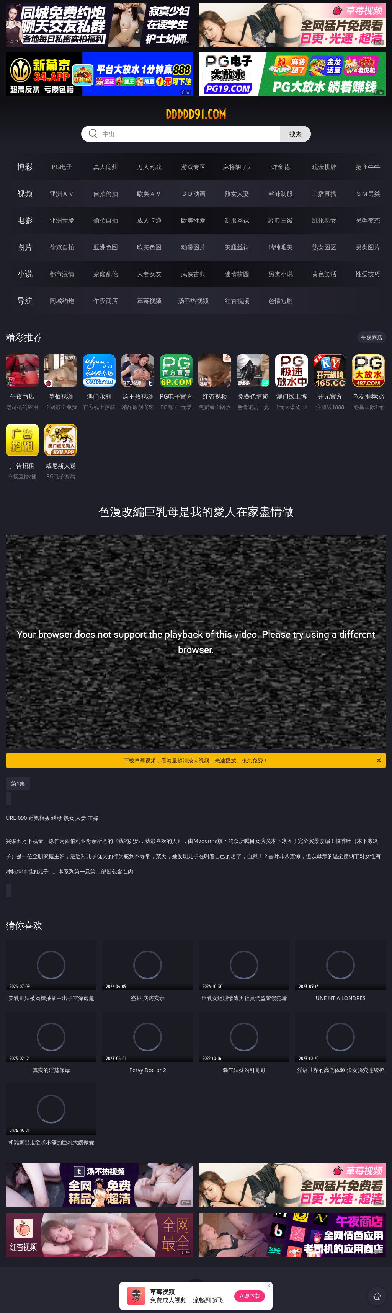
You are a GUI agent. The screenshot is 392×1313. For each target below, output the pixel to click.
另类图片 (368, 247)
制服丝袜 (237, 220)
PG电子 (62, 167)
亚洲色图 (105, 247)
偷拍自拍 (105, 220)
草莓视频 (149, 300)
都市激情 (62, 274)
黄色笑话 (324, 274)
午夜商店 (105, 300)
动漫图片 (193, 247)
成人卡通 (149, 220)
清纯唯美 (280, 247)
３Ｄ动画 (193, 193)
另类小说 (280, 274)
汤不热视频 (193, 300)
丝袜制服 (280, 193)
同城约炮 (62, 300)
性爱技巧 (368, 274)
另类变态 (368, 220)
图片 (25, 247)
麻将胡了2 (237, 167)
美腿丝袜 (237, 247)
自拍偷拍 (105, 193)
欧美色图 (149, 247)
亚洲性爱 (62, 220)
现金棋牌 (324, 167)
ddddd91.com (195, 114)
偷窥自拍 (62, 247)
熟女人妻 (237, 193)
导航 (25, 300)
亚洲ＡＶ (62, 193)
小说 (25, 274)
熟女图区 (324, 247)
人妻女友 (149, 274)
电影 (25, 220)
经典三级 (280, 220)
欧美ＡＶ (149, 193)
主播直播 (324, 193)
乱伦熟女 (324, 220)
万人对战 (149, 167)
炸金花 (280, 167)
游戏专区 (193, 167)
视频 (25, 193)
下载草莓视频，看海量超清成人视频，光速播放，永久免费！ (253, 760)
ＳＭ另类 (368, 193)
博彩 (25, 166)
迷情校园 (237, 274)
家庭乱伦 (105, 274)
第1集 (18, 783)
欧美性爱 (193, 220)
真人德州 (105, 167)
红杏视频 (237, 300)
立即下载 (249, 1296)
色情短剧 (280, 300)
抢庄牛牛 (368, 167)
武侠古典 (193, 274)
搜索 (295, 134)
